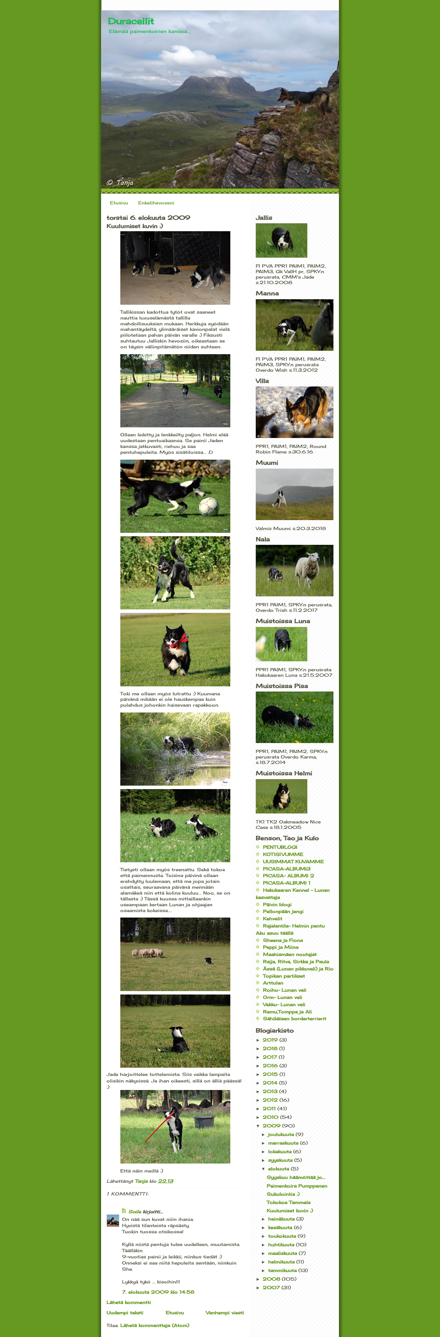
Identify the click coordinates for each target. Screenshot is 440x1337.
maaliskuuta (283, 1253)
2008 (272, 1279)
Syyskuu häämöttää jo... (296, 1177)
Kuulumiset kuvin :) (290, 1210)
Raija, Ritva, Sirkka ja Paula (296, 961)
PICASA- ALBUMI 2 (288, 875)
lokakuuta (280, 1151)
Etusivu (119, 202)
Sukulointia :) (283, 1194)
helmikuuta (282, 1262)
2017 (271, 1057)
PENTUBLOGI (280, 847)
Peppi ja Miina (280, 947)
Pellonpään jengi (283, 911)
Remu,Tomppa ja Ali (287, 1011)
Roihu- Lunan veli (284, 990)
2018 (271, 1048)
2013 (271, 1091)
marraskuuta (284, 1143)
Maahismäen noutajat (290, 954)
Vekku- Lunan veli (284, 1004)
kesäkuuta (281, 1227)
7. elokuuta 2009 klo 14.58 (158, 1292)
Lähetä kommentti (129, 1302)
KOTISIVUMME (283, 854)
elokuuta (279, 1168)
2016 (271, 1065)
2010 (271, 1117)
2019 (271, 1040)
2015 (271, 1074)
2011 (270, 1108)
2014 (271, 1083)
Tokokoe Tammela (288, 1202)
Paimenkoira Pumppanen (297, 1186)
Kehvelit (272, 918)
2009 (272, 1125)
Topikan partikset (284, 976)
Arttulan (273, 983)
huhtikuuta (282, 1244)
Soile (134, 1211)
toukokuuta (283, 1236)
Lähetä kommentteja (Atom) (154, 1325)
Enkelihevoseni (156, 202)
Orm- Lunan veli (282, 997)
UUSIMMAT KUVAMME (293, 861)
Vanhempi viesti (225, 1312)
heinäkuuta (282, 1219)
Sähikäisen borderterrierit (294, 1018)
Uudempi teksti (125, 1312)
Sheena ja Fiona (283, 940)
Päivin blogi (277, 904)
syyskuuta (281, 1160)
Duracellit (131, 20)
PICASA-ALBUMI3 (286, 869)
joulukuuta (282, 1134)
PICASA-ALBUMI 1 (286, 883)
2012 (271, 1100)
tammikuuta (283, 1270)
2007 (272, 1287)
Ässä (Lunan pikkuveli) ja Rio (298, 968)
